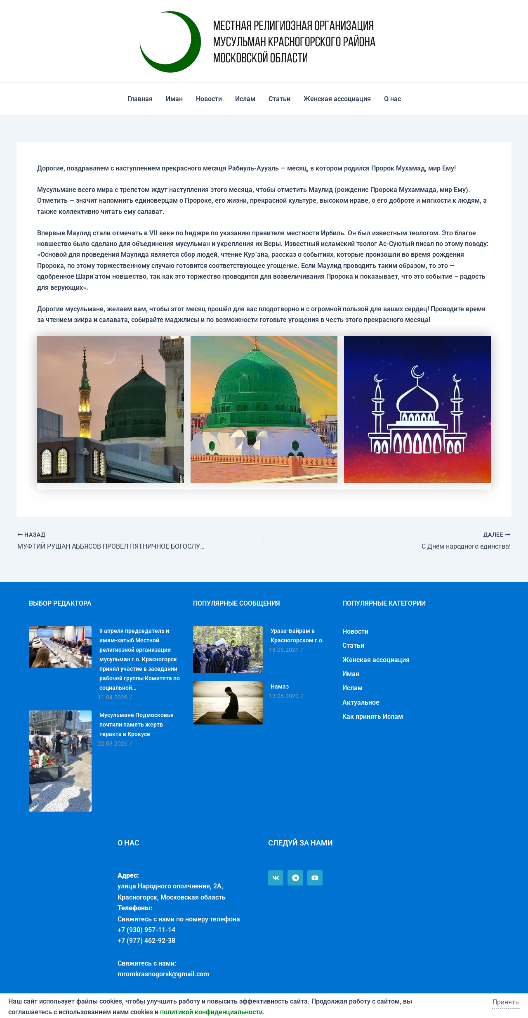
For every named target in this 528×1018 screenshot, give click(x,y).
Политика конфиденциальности (50, 1001)
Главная (140, 99)
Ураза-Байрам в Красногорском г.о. (297, 635)
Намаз (280, 686)
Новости (209, 99)
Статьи (279, 99)
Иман (174, 99)
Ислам (245, 99)
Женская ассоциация (337, 99)
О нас (392, 99)
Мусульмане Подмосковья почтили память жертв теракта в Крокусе (136, 724)
